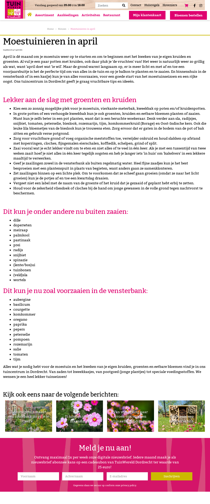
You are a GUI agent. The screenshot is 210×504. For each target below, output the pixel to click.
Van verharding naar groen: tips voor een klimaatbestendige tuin (130, 413)
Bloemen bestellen (188, 15)
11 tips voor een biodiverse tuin (181, 418)
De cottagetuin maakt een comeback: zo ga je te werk (28, 415)
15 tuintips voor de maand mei (79, 418)
